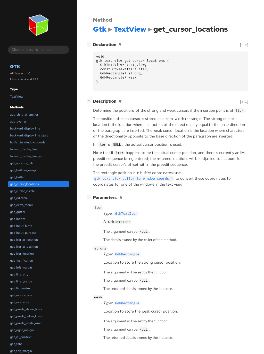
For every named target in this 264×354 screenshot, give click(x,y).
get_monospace (21, 295)
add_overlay (18, 121)
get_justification (21, 260)
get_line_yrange (21, 281)
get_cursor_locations (24, 184)
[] (90, 44)
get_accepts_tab (21, 163)
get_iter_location (22, 254)
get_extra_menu (21, 205)
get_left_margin (21, 267)
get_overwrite (19, 302)
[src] (244, 44)
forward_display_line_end (27, 156)
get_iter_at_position (24, 247)
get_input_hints (21, 226)
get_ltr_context (21, 288)
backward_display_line (25, 128)
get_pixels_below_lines (26, 316)
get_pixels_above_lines (26, 309)
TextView (16, 96)
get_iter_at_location (24, 240)
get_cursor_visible (22, 191)
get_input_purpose (23, 233)
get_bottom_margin (24, 170)
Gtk (15, 66)
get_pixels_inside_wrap (26, 323)
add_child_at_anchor (24, 115)
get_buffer (17, 177)
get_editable (19, 198)
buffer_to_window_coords (27, 142)
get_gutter (17, 212)
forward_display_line (24, 149)
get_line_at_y (19, 274)
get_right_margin (22, 330)
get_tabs (16, 344)
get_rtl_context (21, 337)
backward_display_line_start (29, 135)
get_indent (18, 219)
